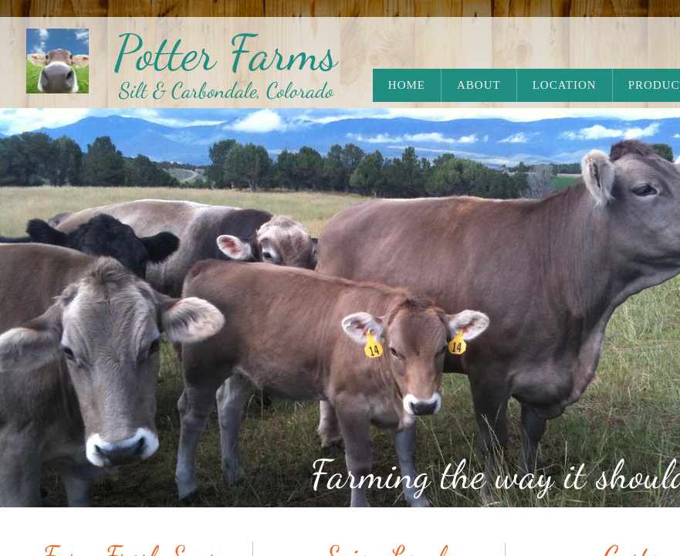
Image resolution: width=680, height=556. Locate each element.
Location (565, 85)
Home (406, 85)
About (479, 85)
